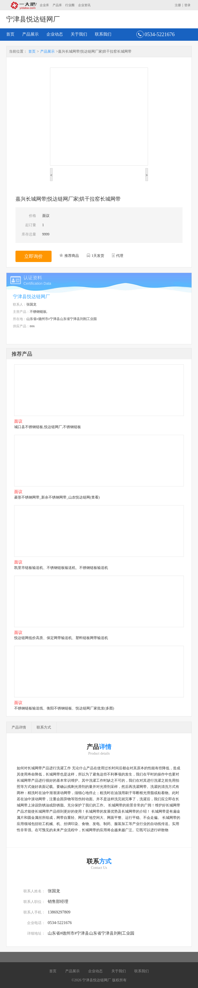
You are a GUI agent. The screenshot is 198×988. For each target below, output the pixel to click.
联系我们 (103, 34)
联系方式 (44, 727)
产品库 (57, 5)
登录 (187, 5)
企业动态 (54, 34)
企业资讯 (84, 5)
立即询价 (33, 256)
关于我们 (79, 34)
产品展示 (30, 34)
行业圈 (70, 5)
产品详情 (19, 727)
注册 (178, 5)
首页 (10, 34)
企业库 (44, 5)
